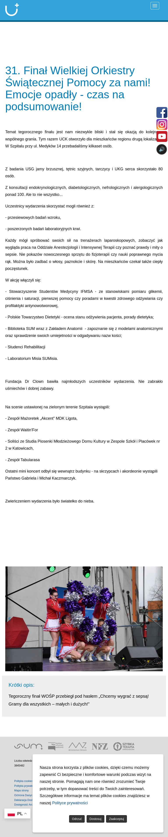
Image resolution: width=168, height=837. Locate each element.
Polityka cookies (23, 781)
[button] (9, 618)
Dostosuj (95, 819)
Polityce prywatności (70, 803)
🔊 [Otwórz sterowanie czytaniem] (162, 149)
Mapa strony (21, 790)
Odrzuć (77, 819)
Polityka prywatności (26, 785)
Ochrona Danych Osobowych (31, 795)
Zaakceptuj (116, 819)
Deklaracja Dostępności (28, 800)
